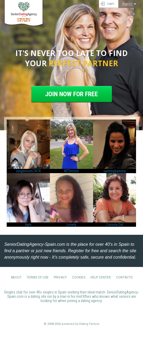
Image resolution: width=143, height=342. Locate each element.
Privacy (60, 277)
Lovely (71, 224)
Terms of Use (38, 277)
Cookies (78, 277)
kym (28, 224)
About (16, 277)
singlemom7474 (28, 171)
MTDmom (71, 171)
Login (110, 3)
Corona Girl (114, 224)
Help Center (100, 277)
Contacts (124, 277)
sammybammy (114, 171)
